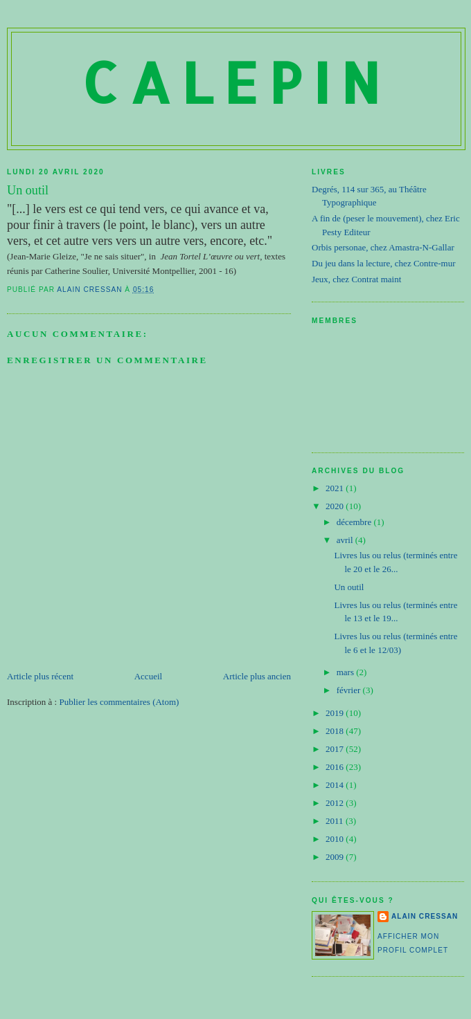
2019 (336, 713)
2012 (336, 803)
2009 (336, 857)
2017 (336, 749)
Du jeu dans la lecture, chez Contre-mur (384, 263)
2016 (336, 767)
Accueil (148, 676)
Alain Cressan (424, 916)
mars (347, 672)
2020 (336, 506)
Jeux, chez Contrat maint (356, 279)
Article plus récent (40, 676)
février (350, 690)
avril (346, 540)
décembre (355, 522)
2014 (336, 785)
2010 (336, 839)
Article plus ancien (257, 676)
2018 (336, 731)
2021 (336, 488)
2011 (336, 821)
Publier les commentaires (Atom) (119, 702)
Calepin (236, 82)
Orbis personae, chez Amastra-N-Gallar (383, 247)
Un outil (349, 587)
